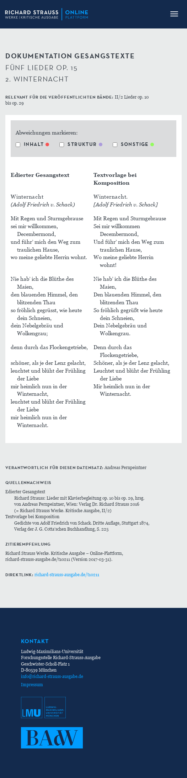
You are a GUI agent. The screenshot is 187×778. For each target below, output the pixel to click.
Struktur (78, 144)
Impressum (32, 684)
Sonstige (131, 144)
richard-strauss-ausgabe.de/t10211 (66, 574)
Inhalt (30, 144)
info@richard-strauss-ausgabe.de (52, 676)
